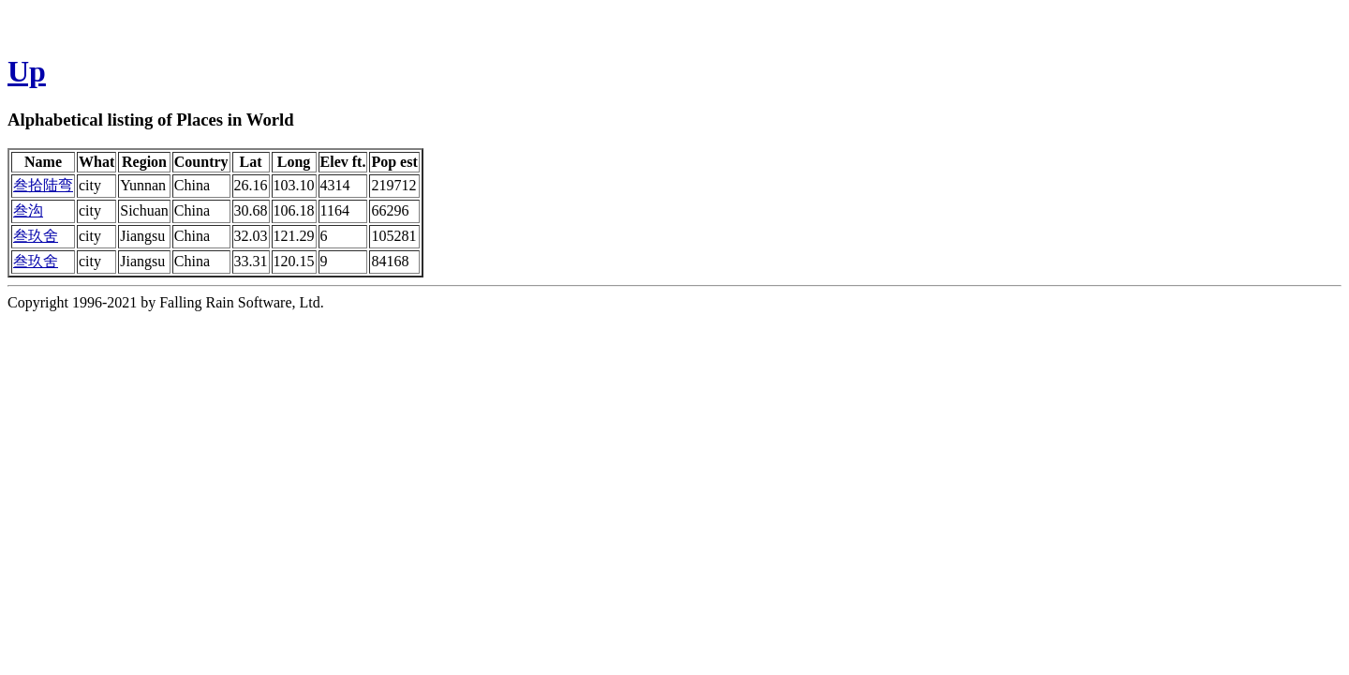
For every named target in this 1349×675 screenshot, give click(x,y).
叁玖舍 (35, 236)
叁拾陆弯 (43, 185)
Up (26, 71)
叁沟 (28, 210)
